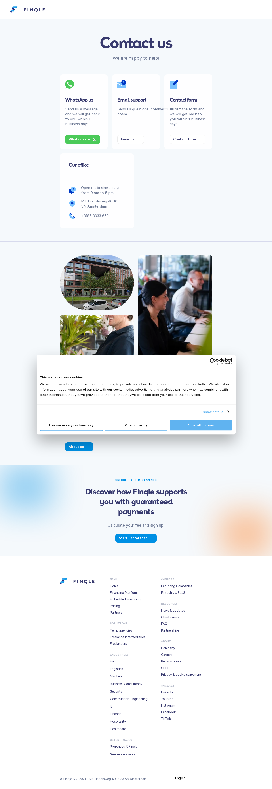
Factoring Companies (176, 586)
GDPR (165, 668)
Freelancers (118, 643)
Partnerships (170, 630)
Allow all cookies (200, 425)
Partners (116, 612)
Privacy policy (171, 661)
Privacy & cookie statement (181, 674)
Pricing (115, 606)
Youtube (167, 699)
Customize (136, 425)
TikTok (166, 719)
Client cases (170, 617)
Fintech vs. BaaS (173, 592)
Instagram (168, 705)
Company (168, 648)
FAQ (164, 624)
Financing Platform (124, 592)
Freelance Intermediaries (127, 637)
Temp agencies (121, 630)
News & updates (173, 610)
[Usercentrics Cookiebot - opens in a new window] (213, 361)
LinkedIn (167, 692)
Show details (213, 412)
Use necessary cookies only (71, 425)
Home (114, 586)
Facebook (168, 712)
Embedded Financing (125, 599)
